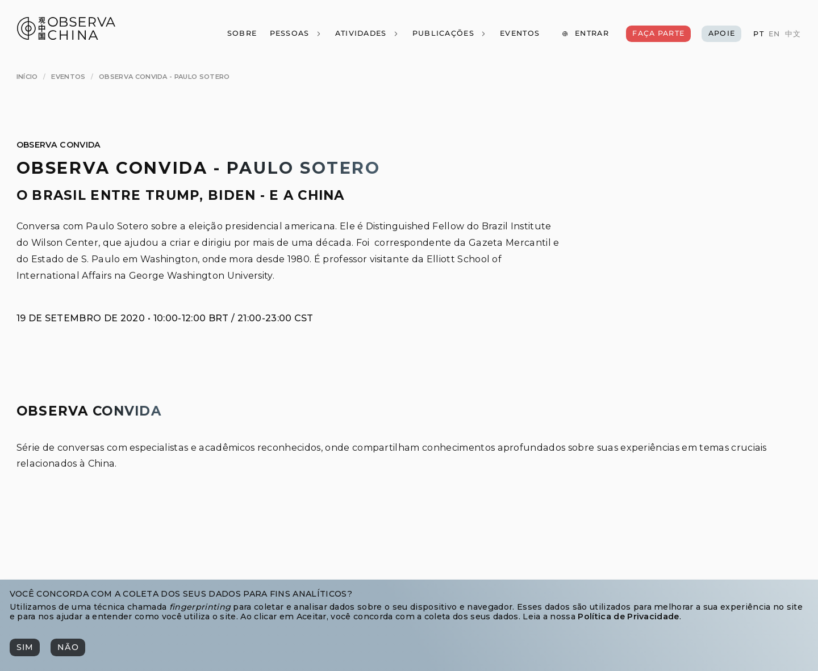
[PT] (758, 34)
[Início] (27, 76)
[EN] (774, 34)
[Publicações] (449, 34)
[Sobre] (241, 34)
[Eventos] (520, 34)
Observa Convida (58, 145)
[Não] (68, 647)
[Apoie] (721, 34)
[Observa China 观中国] (66, 36)
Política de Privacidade (628, 616)
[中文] (792, 34)
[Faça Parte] (658, 34)
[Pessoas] (295, 34)
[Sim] (25, 647)
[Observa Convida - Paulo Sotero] (164, 76)
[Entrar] (585, 34)
